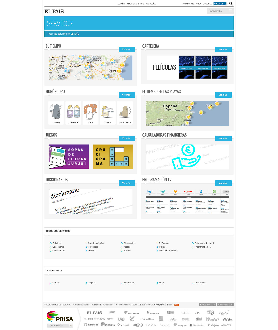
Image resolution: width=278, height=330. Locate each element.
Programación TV (156, 179)
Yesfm (226, 318)
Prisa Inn (153, 313)
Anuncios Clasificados (226, 324)
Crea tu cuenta (204, 3)
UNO (121, 318)
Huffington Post (99, 318)
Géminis (73, 113)
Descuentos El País (168, 250)
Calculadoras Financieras (164, 135)
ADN (210, 313)
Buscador (230, 3)
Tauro (56, 113)
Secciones (215, 11)
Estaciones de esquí (204, 243)
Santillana (131, 313)
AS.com (197, 313)
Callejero (57, 243)
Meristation (197, 324)
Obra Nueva (200, 282)
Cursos (56, 282)
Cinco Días (147, 318)
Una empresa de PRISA (60, 316)
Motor (161, 282)
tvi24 (137, 324)
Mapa (134, 304)
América (131, 3)
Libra (107, 113)
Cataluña (151, 3)
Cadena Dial (198, 318)
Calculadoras (59, 250)
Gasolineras (58, 247)
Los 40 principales (112, 313)
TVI (171, 313)
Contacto (77, 304)
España (121, 3)
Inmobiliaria (129, 282)
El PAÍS (94, 313)
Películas (164, 67)
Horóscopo (55, 91)
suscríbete (220, 3)
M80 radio (186, 318)
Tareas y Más (180, 324)
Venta (86, 304)
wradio (132, 318)
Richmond (91, 324)
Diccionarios (57, 179)
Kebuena (212, 318)
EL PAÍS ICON (151, 324)
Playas (162, 247)
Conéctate (188, 3)
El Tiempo (164, 243)
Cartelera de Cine (96, 243)
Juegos (51, 135)
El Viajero (213, 324)
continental (161, 318)
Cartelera (150, 46)
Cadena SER (185, 313)
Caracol (224, 313)
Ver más (126, 49)
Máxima (172, 318)
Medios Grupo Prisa (60, 325)
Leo (90, 113)
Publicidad (96, 304)
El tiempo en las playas (161, 91)
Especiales (205, 304)
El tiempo (53, 46)
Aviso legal (108, 304)
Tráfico (91, 250)
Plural (123, 324)
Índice (169, 304)
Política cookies (122, 304)
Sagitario (125, 113)
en (152, 304)
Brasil (141, 3)
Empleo (91, 282)
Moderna (108, 324)
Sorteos (127, 250)
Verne (165, 324)
